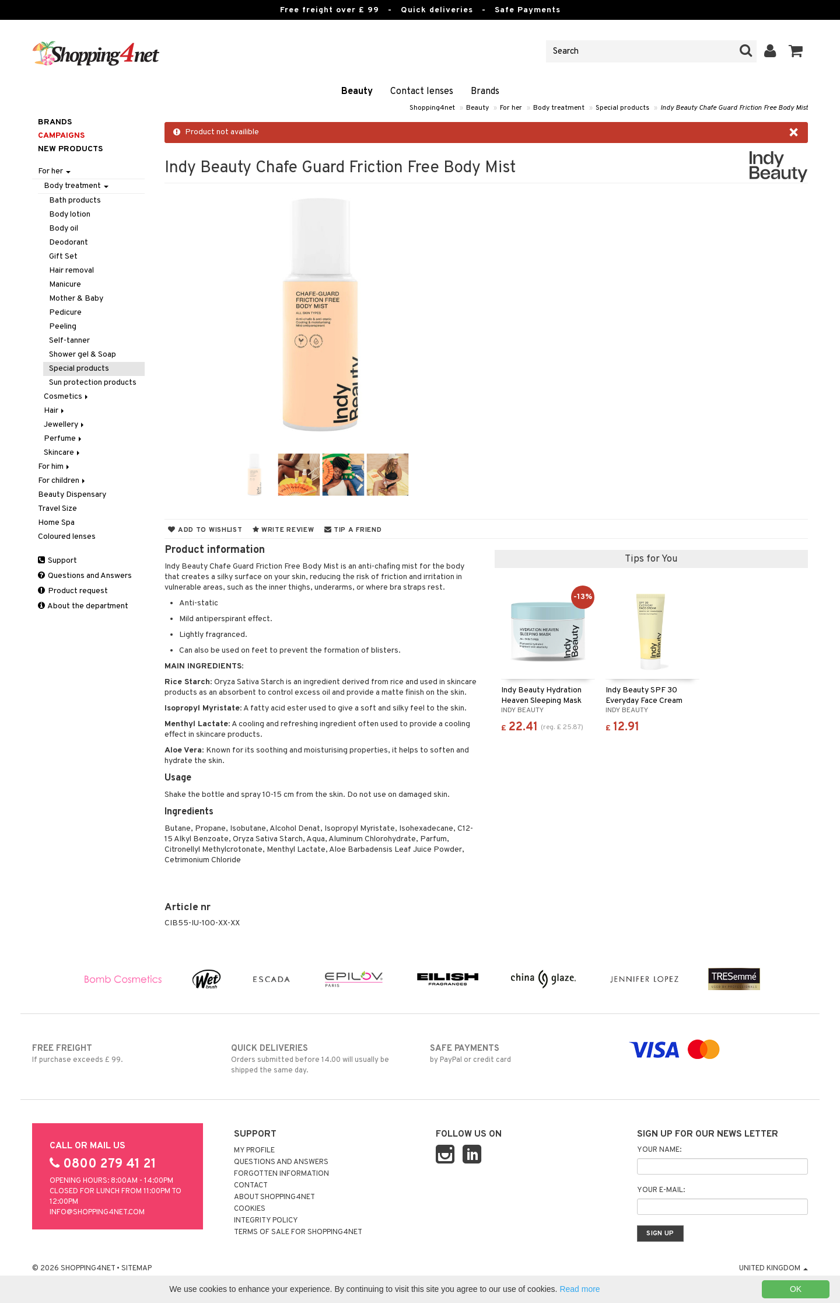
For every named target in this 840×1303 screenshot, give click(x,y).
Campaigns (61, 136)
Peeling (62, 327)
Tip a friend (353, 530)
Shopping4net (432, 108)
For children (62, 481)
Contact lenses (421, 91)
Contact (251, 1185)
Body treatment (558, 108)
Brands (485, 91)
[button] (796, 51)
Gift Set (63, 257)
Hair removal (71, 271)
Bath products (75, 200)
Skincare (63, 453)
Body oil (63, 229)
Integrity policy (266, 1220)
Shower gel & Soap (82, 355)
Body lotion (69, 215)
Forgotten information (281, 1174)
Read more (579, 1289)
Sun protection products (92, 383)
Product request (73, 591)
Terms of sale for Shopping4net (298, 1232)
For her (511, 108)
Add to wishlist (205, 530)
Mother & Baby (76, 299)
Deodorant (68, 243)
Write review (283, 530)
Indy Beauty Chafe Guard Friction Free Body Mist (734, 108)
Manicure (65, 285)
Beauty (357, 91)
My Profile (254, 1150)
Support (57, 561)
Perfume (63, 439)
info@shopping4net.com (97, 1212)
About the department (83, 606)
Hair (55, 411)
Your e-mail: (661, 1190)
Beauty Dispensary (72, 495)
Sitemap (136, 1268)
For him (54, 467)
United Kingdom (773, 1268)
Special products (622, 108)
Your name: (659, 1150)
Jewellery (65, 425)
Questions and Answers (85, 576)
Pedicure (65, 313)
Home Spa (56, 523)
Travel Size (57, 509)
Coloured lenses (67, 537)
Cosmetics (67, 397)
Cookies (249, 1209)
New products (70, 149)
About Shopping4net (274, 1197)
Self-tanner (69, 341)
